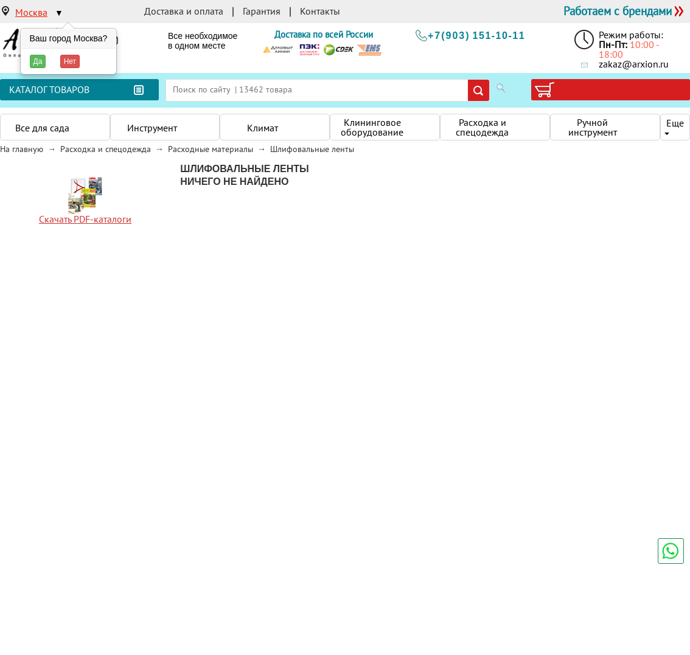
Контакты (320, 11)
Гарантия (262, 11)
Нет (70, 61)
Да (38, 61)
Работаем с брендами (617, 10)
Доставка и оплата (183, 11)
